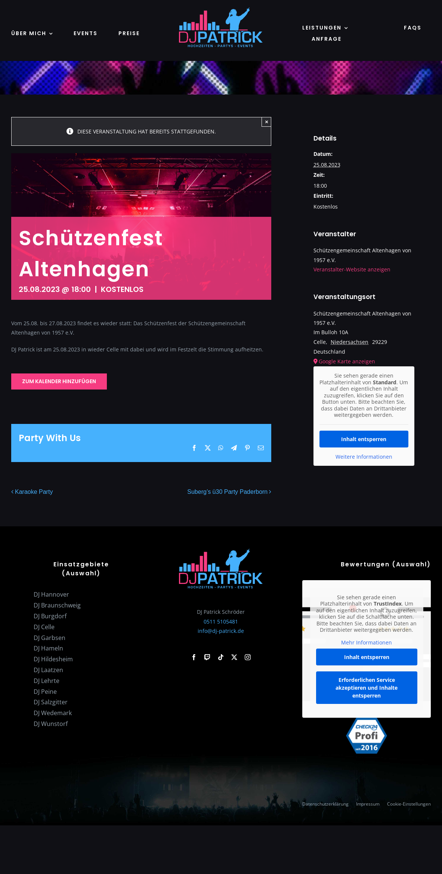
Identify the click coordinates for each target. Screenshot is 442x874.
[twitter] (234, 657)
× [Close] (266, 122)
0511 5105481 (221, 621)
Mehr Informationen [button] (366, 642)
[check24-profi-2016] (366, 720)
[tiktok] (221, 657)
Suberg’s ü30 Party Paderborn (227, 492)
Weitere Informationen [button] (363, 456)
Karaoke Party (34, 492)
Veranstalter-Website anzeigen (351, 269)
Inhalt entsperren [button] (363, 438)
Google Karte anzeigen (347, 361)
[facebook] (194, 657)
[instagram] (248, 657)
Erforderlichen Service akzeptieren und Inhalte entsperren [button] (367, 688)
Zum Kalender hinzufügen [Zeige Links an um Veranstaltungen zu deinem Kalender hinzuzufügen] (59, 381)
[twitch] (207, 657)
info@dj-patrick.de (221, 630)
